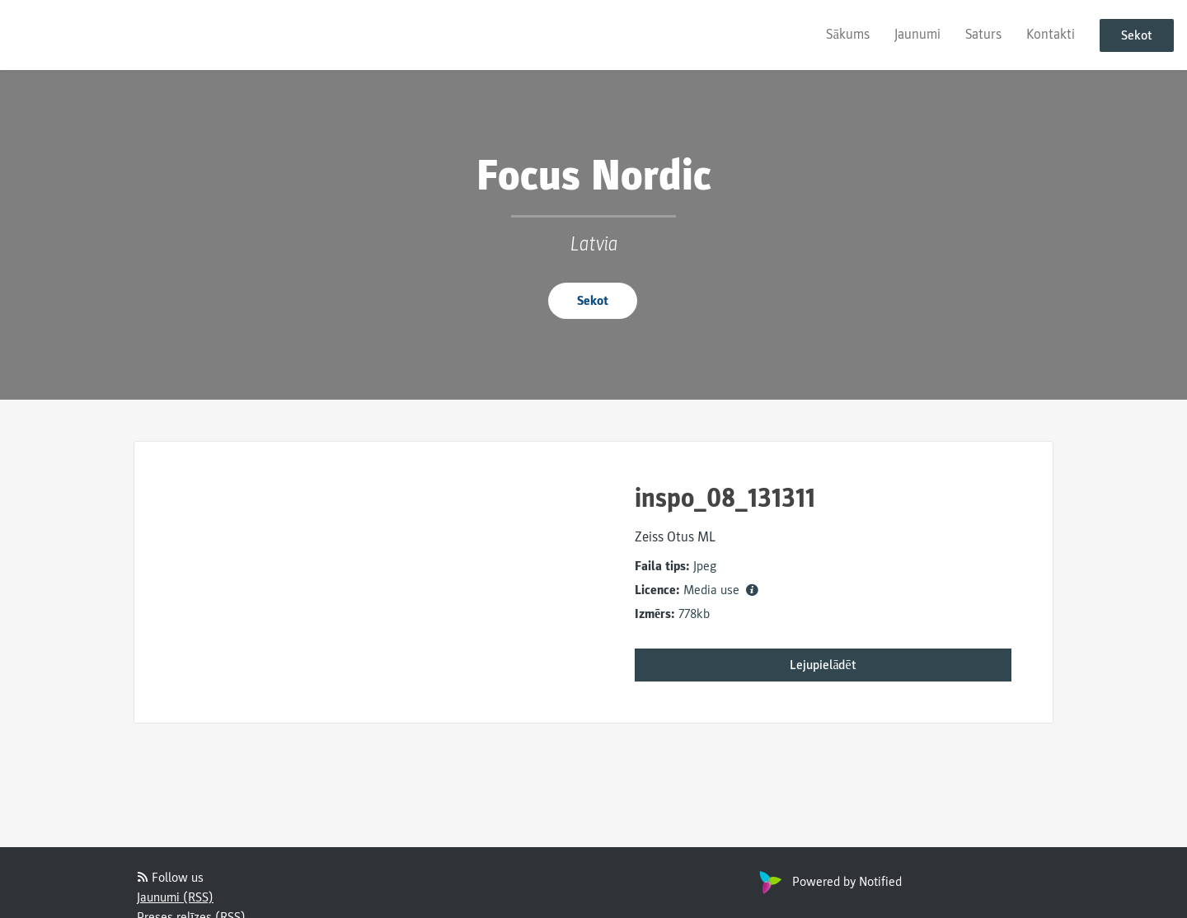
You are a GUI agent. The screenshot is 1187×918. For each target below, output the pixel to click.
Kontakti (1050, 34)
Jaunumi (917, 34)
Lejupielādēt (823, 665)
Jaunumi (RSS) (175, 897)
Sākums (848, 34)
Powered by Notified (828, 882)
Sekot (1136, 35)
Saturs (983, 34)
